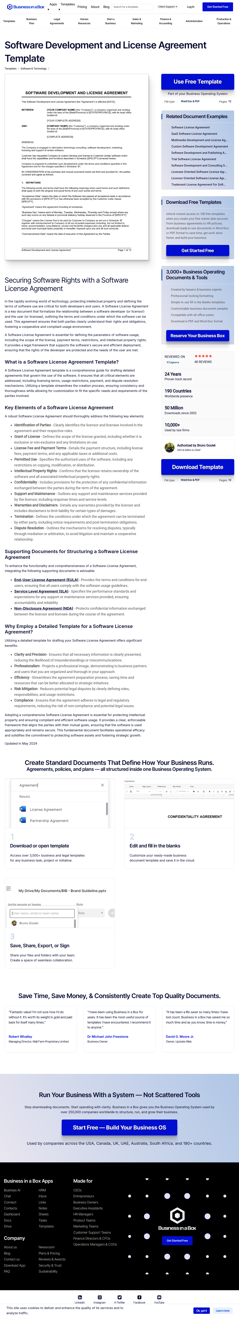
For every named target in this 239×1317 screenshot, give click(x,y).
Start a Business (110, 21)
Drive (8, 1226)
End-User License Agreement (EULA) (46, 580)
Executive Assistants (88, 1208)
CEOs (77, 1190)
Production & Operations (224, 21)
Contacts (10, 1208)
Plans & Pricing (49, 1253)
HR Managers (83, 1214)
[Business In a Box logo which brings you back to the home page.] (26, 6)
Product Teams (84, 1220)
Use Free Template (198, 81)
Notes (43, 1208)
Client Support (167, 6)
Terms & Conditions (114, 1311)
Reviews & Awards (52, 1259)
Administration (194, 21)
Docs (7, 1220)
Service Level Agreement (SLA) (41, 591)
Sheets (44, 1214)
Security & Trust (50, 1265)
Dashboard (12, 1214)
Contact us (12, 1259)
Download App (14, 1265)
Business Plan (31, 21)
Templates (9, 21)
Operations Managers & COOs (95, 1244)
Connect (10, 1202)
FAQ (7, 1271)
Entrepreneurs (83, 1196)
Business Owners (85, 1202)
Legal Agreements (57, 21)
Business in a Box (85, 1311)
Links (42, 1202)
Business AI (12, 1190)
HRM (42, 1190)
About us (10, 1247)
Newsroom (47, 1247)
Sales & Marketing (137, 21)
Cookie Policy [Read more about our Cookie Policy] (167, 1311)
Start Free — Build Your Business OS (119, 1127)
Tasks (43, 1220)
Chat (7, 1196)
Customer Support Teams (92, 1232)
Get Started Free (197, 250)
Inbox (43, 1196)
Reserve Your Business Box (198, 335)
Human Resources (84, 21)
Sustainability (48, 1271)
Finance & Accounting (165, 21)
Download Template (197, 467)
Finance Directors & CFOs (91, 1238)
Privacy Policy (142, 1311)
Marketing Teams (85, 1226)
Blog (7, 1253)
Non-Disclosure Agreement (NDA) (43, 608)
